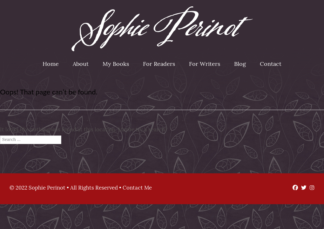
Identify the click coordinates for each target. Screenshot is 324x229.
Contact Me (137, 188)
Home (51, 64)
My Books (116, 64)
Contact (270, 64)
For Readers (159, 64)
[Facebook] (293, 188)
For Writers (204, 64)
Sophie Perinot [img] (162, 28)
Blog (240, 64)
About (81, 64)
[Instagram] (310, 188)
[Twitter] (302, 188)
